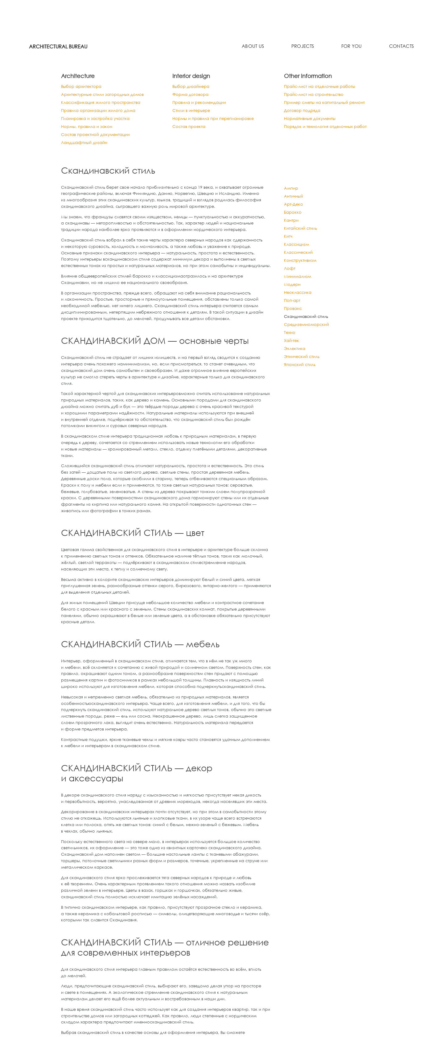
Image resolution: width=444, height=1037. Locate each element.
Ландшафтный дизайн (85, 144)
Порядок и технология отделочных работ (327, 128)
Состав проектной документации (97, 136)
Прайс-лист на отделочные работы (322, 86)
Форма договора (191, 94)
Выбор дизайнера (192, 86)
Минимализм (297, 278)
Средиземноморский (306, 326)
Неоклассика (297, 294)
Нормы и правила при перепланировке (216, 119)
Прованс (293, 310)
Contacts (401, 47)
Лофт (289, 270)
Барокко (293, 214)
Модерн (292, 286)
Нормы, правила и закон (88, 128)
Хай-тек (291, 342)
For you (352, 47)
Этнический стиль (301, 358)
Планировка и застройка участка (98, 119)
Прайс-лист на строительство (316, 94)
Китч (288, 238)
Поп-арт (292, 302)
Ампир (291, 190)
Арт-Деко (293, 206)
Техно (289, 334)
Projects (304, 47)
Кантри (291, 222)
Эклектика (294, 350)
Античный (293, 198)
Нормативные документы (311, 119)
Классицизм (296, 246)
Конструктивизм (300, 262)
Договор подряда (303, 111)
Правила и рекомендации (201, 103)
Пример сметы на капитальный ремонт (327, 103)
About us (255, 47)
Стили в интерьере (192, 111)
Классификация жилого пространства (103, 103)
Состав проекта (189, 128)
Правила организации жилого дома (101, 111)
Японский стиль (299, 366)
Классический (298, 254)
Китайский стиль (300, 230)
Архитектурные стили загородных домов (105, 94)
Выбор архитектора (82, 86)
